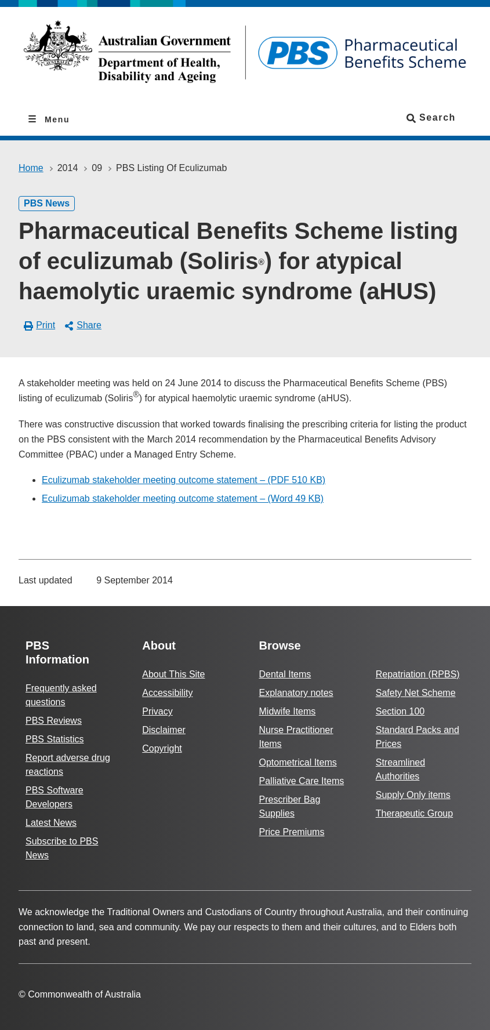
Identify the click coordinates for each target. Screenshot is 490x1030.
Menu (56, 119)
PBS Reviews (54, 721)
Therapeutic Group (414, 813)
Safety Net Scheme (416, 693)
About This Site (173, 674)
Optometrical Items (298, 762)
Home (31, 168)
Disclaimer (164, 730)
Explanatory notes (296, 693)
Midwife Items (287, 711)
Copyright (162, 748)
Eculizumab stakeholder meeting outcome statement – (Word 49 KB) (183, 498)
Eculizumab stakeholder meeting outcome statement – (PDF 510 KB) (183, 480)
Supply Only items (413, 795)
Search (431, 118)
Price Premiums (292, 832)
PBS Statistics (55, 739)
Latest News (51, 823)
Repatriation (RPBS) (418, 674)
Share (82, 325)
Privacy (157, 711)
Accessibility (167, 693)
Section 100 (400, 711)
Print (40, 325)
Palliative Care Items (301, 781)
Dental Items (285, 674)
